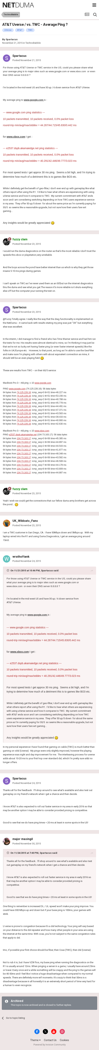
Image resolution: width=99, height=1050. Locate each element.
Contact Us (50, 1040)
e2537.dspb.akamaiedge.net (23, 434)
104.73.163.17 (24, 438)
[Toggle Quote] (8, 570)
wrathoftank (20, 556)
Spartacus (12, 39)
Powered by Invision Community (49, 1044)
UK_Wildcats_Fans (25, 521)
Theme (35, 1040)
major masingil (22, 839)
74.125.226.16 (24, 392)
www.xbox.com (42, 431)
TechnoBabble (33, 42)
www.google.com (43, 383)
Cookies (64, 1040)
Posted (26, 60)
